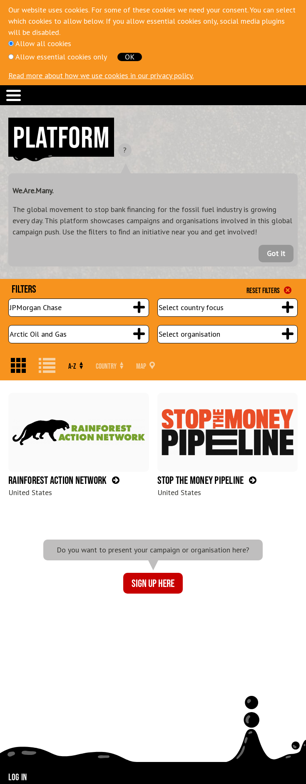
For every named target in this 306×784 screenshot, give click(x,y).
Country (109, 366)
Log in (17, 777)
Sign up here (153, 583)
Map (145, 366)
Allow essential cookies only (61, 57)
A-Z (75, 366)
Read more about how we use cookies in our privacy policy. (101, 75)
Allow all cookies (43, 43)
